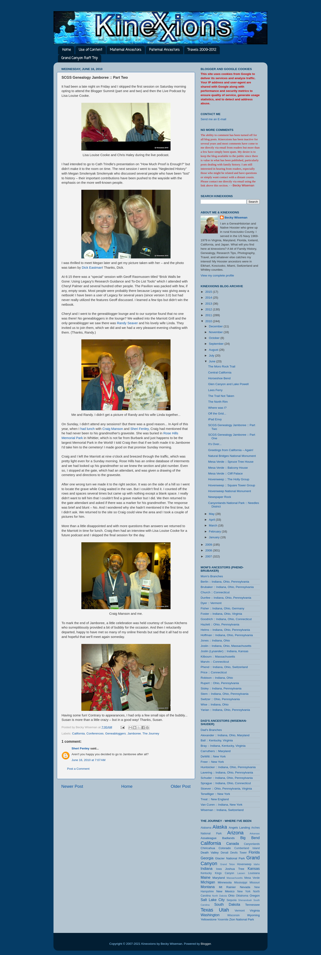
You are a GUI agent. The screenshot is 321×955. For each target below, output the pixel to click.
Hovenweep (244, 864)
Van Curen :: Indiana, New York (221, 804)
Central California (219, 372)
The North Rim (218, 401)
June (212, 361)
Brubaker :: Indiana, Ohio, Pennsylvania (227, 587)
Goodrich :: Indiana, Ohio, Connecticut (226, 619)
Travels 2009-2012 (201, 49)
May (212, 514)
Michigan (208, 882)
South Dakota (227, 904)
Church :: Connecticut (215, 592)
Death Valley (210, 852)
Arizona (235, 832)
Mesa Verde (252, 877)
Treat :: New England (215, 799)
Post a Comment (78, 768)
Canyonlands (252, 844)
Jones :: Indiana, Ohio (215, 640)
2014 (209, 297)
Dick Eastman (92, 267)
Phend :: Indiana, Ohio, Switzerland (224, 667)
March (213, 525)
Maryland (218, 877)
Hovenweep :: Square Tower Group (231, 485)
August (214, 349)
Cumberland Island (247, 848)
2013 (209, 303)
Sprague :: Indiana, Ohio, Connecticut (226, 783)
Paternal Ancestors (164, 49)
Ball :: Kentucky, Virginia (217, 740)
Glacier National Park (230, 858)
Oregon (255, 895)
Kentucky (206, 873)
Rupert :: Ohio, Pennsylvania (220, 683)
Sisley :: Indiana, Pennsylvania (221, 688)
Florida (254, 852)
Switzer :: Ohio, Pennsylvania (220, 699)
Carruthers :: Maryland (215, 751)
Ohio (231, 895)
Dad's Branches (211, 730)
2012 (209, 309)
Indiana (206, 868)
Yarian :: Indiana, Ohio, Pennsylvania (225, 710)
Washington (210, 915)
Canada (232, 844)
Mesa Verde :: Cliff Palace (225, 473)
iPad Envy (215, 419)
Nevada (245, 887)
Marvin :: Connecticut (215, 661)
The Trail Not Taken (221, 396)
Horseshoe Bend (219, 378)
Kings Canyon (224, 873)
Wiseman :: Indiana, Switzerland (222, 810)
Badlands (228, 838)
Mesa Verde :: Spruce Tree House (230, 461)
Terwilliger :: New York (215, 794)
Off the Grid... (217, 413)
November (216, 332)
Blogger (206, 943)
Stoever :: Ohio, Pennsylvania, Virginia (226, 788)
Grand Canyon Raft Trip (79, 58)
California (78, 733)
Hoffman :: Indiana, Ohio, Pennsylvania (227, 635)
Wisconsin (233, 915)
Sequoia (232, 900)
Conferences (95, 733)
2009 (209, 544)
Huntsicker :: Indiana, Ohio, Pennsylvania (228, 767)
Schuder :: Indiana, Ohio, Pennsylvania (227, 778)
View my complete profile (217, 275)
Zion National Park (241, 919)
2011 (209, 315)
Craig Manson (112, 429)
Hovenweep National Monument (229, 491)
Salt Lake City (213, 900)
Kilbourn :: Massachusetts (218, 656)
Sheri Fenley (139, 429)
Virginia (255, 910)
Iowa (219, 868)
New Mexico (225, 891)
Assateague (208, 838)
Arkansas (255, 833)
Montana (208, 887)
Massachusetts (235, 878)
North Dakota (219, 895)
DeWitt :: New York (213, 756)
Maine (205, 877)
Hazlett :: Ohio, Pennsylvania (220, 624)
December (216, 326)
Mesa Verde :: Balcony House (228, 467)
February (215, 531)
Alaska (219, 827)
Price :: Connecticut (214, 672)
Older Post (181, 786)
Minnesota (225, 882)
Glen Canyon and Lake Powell (228, 384)
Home (66, 49)
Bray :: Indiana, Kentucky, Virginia (223, 745)
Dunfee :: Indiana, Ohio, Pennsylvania (226, 597)
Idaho (257, 864)
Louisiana (254, 873)
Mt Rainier (227, 887)
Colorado (224, 848)
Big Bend (250, 838)
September (216, 343)
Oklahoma (242, 895)
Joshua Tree (234, 868)
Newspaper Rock (219, 497)
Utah (224, 910)
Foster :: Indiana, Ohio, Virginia (221, 613)
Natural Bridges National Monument (232, 456)
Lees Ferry (215, 390)
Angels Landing (239, 827)
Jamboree (134, 733)
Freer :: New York (212, 761)
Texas (207, 910)
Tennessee (252, 904)
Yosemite (222, 919)
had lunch (87, 429)
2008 (209, 550)
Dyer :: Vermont (211, 603)
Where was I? (217, 407)
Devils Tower (238, 852)
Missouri (255, 882)
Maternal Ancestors (125, 49)
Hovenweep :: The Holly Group (228, 479)
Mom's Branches (212, 576)
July (212, 355)
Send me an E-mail (213, 119)
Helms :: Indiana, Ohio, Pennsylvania (225, 629)
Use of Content (90, 49)
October (214, 338)
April (212, 519)
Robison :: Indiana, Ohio (217, 677)
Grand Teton (227, 864)
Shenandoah (245, 900)
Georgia (207, 858)
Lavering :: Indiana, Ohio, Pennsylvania (227, 772)
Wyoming (253, 915)
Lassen (241, 873)
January (214, 537)
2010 (209, 321)
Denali (224, 852)
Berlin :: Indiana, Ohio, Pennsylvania (225, 581)
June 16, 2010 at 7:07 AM (88, 760)
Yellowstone (209, 919)
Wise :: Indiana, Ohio (214, 704)
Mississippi (240, 882)
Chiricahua (208, 848)
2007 (209, 556)
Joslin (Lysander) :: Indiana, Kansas (224, 651)
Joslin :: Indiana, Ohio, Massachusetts (226, 646)
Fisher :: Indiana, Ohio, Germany (222, 608)
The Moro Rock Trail (221, 366)
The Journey (150, 733)
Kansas (254, 868)
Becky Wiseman (235, 217)
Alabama (206, 827)
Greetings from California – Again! (230, 450)
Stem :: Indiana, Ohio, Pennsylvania (225, 693)
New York (244, 891)
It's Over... (215, 444)
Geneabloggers (115, 733)
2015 (209, 291)
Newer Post (72, 786)
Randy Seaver (127, 323)
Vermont (240, 910)
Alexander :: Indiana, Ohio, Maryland (225, 735)
